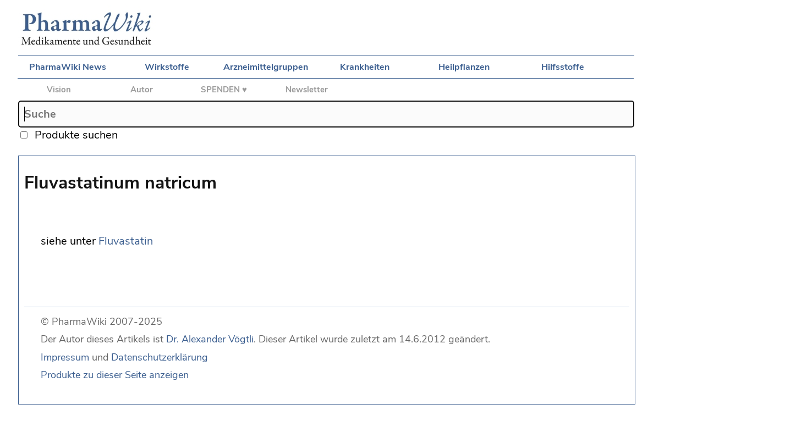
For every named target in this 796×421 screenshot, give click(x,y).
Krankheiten (364, 67)
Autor (141, 89)
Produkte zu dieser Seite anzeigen (115, 374)
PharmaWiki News (67, 67)
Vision (59, 89)
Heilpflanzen (464, 67)
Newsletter (307, 89)
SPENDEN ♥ (224, 89)
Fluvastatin (125, 241)
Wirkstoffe (167, 67)
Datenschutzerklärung (159, 357)
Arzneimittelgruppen (265, 67)
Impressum (65, 357)
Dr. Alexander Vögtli (210, 339)
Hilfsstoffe (562, 67)
